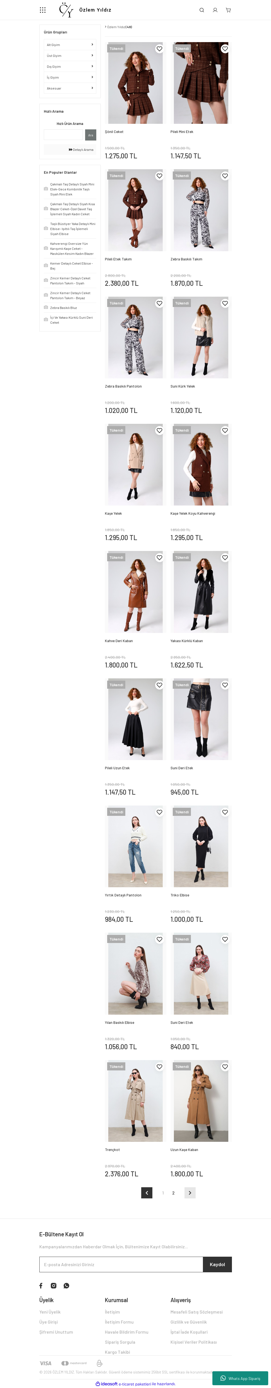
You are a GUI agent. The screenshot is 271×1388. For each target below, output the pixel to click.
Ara (90, 135)
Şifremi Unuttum (56, 1331)
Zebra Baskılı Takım (186, 259)
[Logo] (84, 10)
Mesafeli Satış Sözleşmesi (197, 1311)
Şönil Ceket (114, 131)
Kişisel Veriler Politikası (194, 1342)
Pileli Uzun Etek (117, 768)
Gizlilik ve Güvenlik (189, 1321)
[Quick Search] (63, 134)
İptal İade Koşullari (189, 1331)
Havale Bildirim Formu (126, 1331)
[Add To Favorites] (159, 48)
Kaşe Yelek (113, 513)
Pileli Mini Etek (182, 131)
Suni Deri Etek (182, 768)
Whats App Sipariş (240, 1378)
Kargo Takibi (117, 1352)
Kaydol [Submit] (217, 1264)
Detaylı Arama (81, 149)
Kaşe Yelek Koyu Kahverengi (193, 513)
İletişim (112, 1311)
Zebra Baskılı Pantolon (123, 386)
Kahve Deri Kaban (119, 641)
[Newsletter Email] (135, 1264)
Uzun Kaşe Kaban (184, 1149)
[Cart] (228, 10)
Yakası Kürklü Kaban (187, 641)
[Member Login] (215, 10)
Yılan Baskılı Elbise (119, 1022)
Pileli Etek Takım (118, 259)
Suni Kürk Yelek (183, 386)
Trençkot (112, 1149)
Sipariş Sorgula (120, 1342)
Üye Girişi (48, 1321)
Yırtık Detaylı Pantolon (123, 895)
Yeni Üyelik (50, 1311)
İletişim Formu (119, 1321)
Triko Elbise (180, 895)
